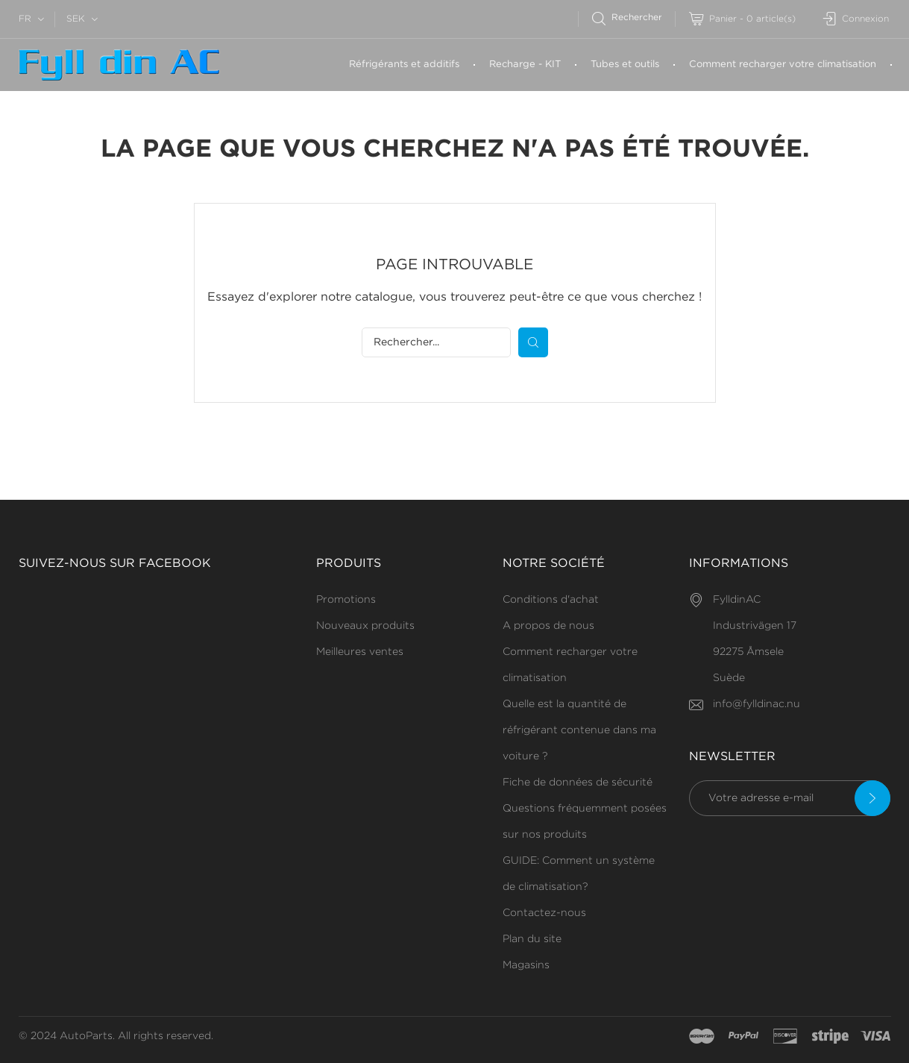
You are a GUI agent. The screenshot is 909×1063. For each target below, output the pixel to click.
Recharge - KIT (525, 64)
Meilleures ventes (359, 651)
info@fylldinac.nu (756, 704)
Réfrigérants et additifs (404, 64)
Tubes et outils (625, 64)
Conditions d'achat (551, 599)
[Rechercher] (633, 17)
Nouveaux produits (365, 625)
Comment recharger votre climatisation (782, 64)
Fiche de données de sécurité (577, 782)
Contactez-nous (544, 913)
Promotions (346, 599)
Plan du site (532, 939)
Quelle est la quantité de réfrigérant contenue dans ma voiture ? (579, 730)
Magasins (526, 965)
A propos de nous (548, 625)
